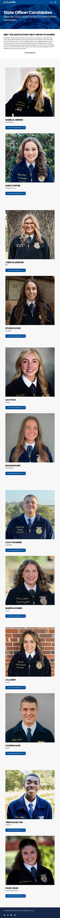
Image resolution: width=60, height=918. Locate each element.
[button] (55, 2)
